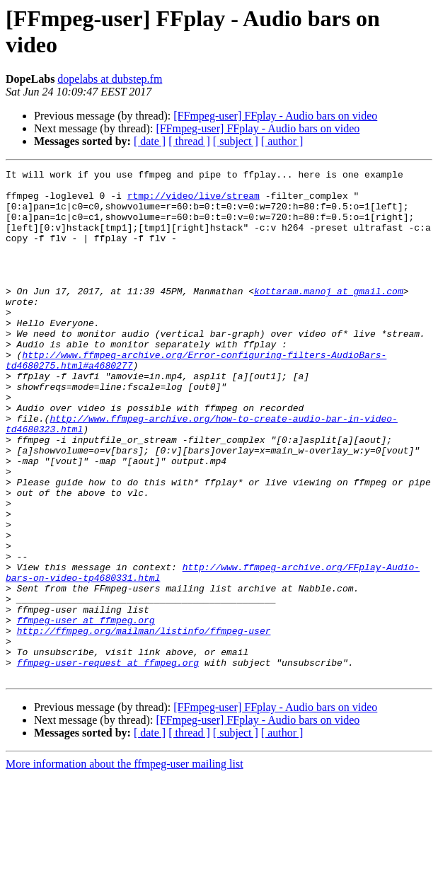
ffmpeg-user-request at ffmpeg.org (108, 762)
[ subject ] (235, 141)
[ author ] (282, 141)
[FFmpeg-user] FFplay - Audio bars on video (275, 116)
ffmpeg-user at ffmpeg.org (86, 711)
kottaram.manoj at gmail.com (328, 316)
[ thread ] (189, 141)
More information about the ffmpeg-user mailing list (124, 866)
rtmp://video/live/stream (193, 201)
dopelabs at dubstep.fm (109, 79)
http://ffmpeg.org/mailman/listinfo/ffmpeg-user (144, 723)
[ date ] (150, 141)
